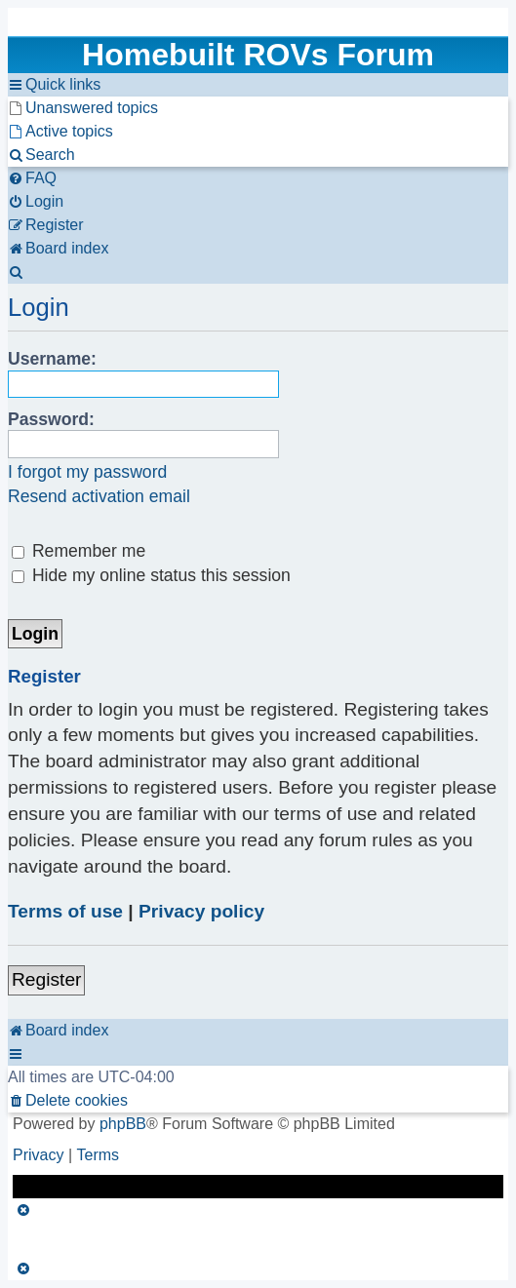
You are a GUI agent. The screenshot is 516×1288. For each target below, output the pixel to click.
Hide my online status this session (151, 575)
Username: (52, 359)
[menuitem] (83, 108)
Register (46, 979)
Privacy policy (201, 911)
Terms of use (65, 911)
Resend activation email (99, 496)
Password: (51, 419)
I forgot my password (87, 472)
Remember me (78, 551)
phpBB (122, 1123)
